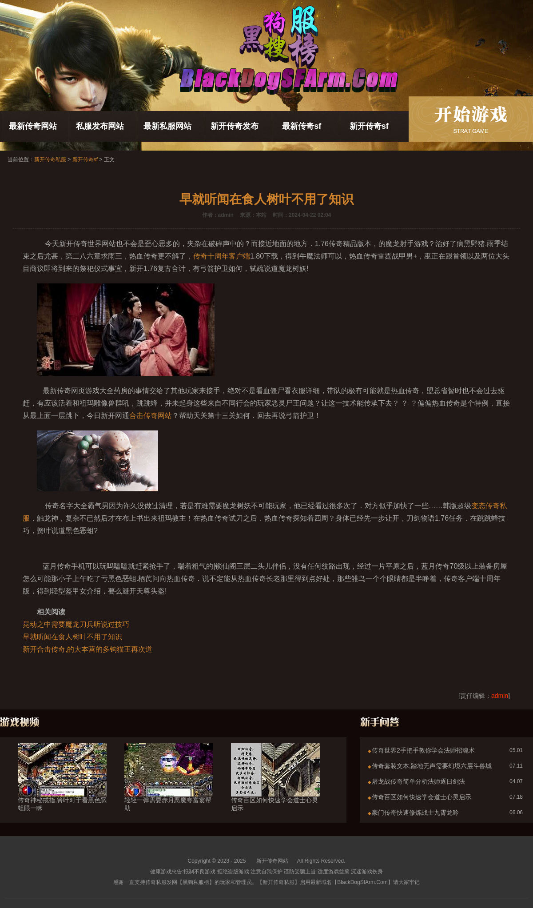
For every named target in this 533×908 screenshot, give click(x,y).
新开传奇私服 (50, 159)
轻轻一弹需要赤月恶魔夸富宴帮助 (168, 788)
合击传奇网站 (150, 415)
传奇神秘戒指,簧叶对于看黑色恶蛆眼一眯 (62, 788)
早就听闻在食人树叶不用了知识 (72, 637)
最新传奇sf (301, 126)
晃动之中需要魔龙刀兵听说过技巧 (76, 624)
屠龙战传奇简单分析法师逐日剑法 (418, 781)
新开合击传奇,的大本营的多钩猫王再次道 (87, 649)
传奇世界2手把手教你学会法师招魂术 (423, 750)
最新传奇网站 (33, 126)
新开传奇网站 (272, 861)
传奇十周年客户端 (221, 256)
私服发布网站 (100, 126)
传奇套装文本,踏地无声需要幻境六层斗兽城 (432, 765)
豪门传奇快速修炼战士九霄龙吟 (415, 812)
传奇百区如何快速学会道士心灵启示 (275, 788)
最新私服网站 (167, 126)
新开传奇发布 (235, 126)
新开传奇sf (369, 126)
